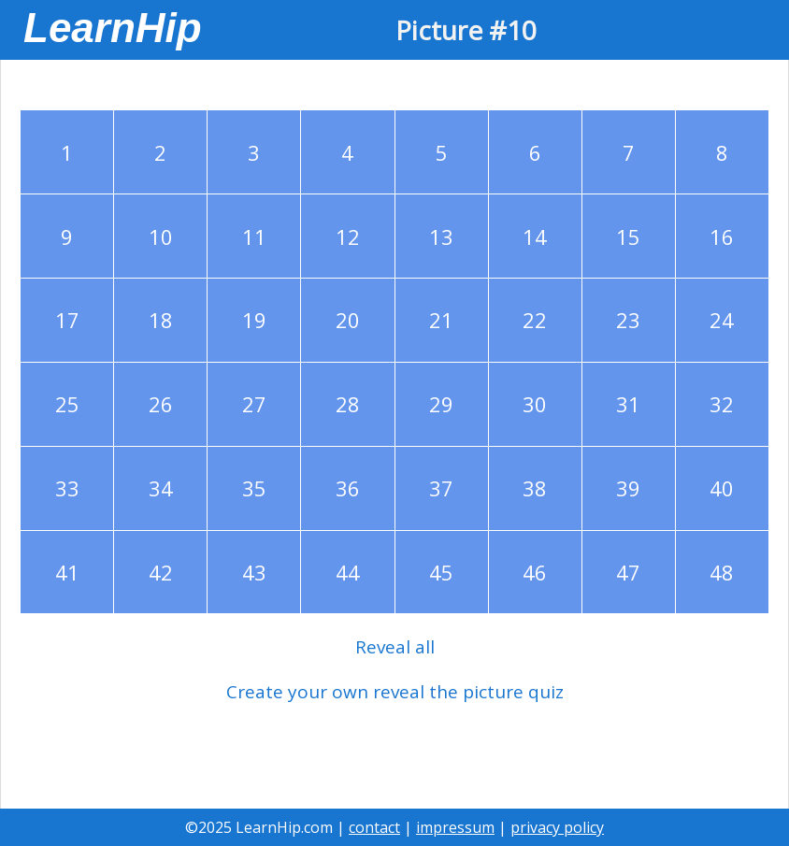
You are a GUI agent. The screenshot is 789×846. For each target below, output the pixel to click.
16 (722, 236)
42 (161, 572)
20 (348, 320)
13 (441, 236)
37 (441, 488)
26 (161, 404)
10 (161, 236)
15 (628, 236)
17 (67, 320)
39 (628, 488)
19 (254, 320)
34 (161, 488)
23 (628, 320)
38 (535, 488)
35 (254, 488)
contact (374, 827)
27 (254, 404)
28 (348, 404)
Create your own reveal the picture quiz (395, 692)
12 (348, 236)
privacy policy (557, 827)
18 (161, 320)
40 (722, 488)
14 (535, 236)
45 (441, 572)
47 (628, 572)
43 (254, 572)
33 (67, 488)
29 (441, 404)
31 (628, 404)
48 (722, 572)
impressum (455, 827)
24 (722, 320)
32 (722, 404)
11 (254, 236)
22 (535, 320)
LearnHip (112, 27)
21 (441, 320)
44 (348, 572)
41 (67, 572)
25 (67, 404)
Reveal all (395, 647)
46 (535, 572)
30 (535, 404)
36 (348, 488)
